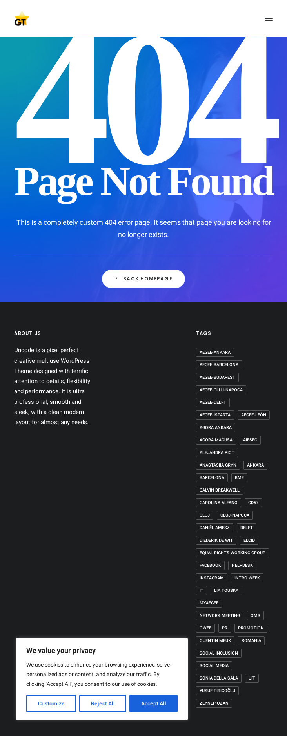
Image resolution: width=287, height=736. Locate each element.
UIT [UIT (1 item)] (252, 678)
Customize (51, 703)
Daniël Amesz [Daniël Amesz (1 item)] (215, 527)
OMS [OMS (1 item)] (255, 615)
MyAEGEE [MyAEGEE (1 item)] (209, 603)
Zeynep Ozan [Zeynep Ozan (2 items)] (214, 703)
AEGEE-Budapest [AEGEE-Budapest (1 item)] (217, 377)
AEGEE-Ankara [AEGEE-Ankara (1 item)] (215, 352)
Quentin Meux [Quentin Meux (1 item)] (215, 640)
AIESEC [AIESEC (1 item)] (250, 440)
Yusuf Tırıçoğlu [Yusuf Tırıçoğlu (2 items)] (217, 690)
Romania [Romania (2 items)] (251, 640)
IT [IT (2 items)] (201, 590)
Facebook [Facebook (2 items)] (210, 565)
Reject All (103, 703)
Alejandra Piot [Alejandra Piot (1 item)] (217, 452)
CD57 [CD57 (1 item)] (253, 502)
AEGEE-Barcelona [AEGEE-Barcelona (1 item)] (219, 364)
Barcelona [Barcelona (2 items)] (212, 477)
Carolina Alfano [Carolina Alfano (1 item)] (219, 502)
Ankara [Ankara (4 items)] (255, 465)
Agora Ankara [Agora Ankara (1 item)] (216, 427)
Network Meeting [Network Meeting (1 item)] (220, 615)
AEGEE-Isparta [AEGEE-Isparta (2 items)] (215, 415)
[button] (269, 18)
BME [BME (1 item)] (239, 477)
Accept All (153, 703)
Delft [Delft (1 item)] (246, 527)
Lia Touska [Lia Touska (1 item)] (226, 590)
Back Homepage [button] (143, 278)
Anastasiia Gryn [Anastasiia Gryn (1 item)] (218, 465)
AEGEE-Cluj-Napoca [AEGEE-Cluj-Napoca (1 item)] (221, 389)
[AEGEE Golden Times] (143, 18)
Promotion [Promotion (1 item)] (251, 628)
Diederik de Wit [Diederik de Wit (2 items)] (216, 540)
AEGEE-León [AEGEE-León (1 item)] (253, 415)
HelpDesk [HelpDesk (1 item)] (242, 565)
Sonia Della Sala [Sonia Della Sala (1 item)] (219, 678)
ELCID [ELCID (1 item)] (249, 540)
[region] (102, 679)
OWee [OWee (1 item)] (205, 628)
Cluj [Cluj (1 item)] (205, 515)
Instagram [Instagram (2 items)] (212, 577)
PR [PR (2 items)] (224, 628)
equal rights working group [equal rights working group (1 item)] (232, 552)
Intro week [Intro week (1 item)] (247, 577)
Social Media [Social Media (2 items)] (214, 665)
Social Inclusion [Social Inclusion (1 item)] (219, 653)
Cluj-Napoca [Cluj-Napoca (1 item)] (234, 515)
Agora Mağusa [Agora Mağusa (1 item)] (216, 440)
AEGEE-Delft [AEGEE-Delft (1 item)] (213, 402)
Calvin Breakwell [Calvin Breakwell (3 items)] (220, 490)
